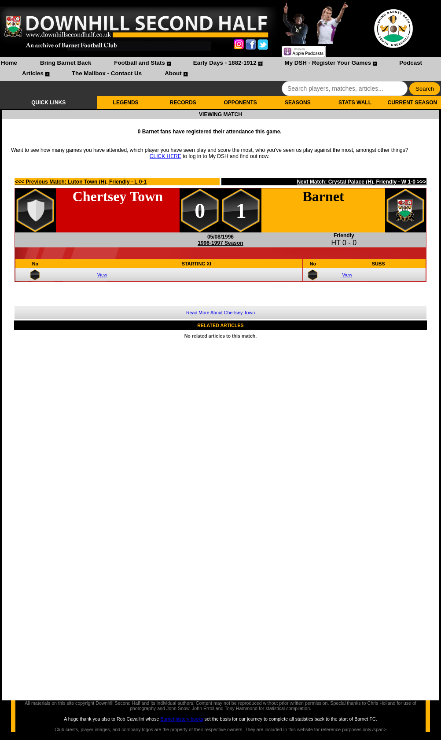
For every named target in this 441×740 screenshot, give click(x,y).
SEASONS (298, 102)
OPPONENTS (240, 102)
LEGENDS (126, 102)
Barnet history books (181, 719)
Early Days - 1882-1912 (225, 62)
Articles (33, 73)
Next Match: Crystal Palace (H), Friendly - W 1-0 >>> (361, 182)
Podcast (410, 62)
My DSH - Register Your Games (328, 62)
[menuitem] (9, 64)
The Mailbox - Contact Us (107, 73)
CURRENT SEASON (412, 102)
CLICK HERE (165, 156)
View (102, 274)
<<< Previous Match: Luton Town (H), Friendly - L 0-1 (81, 182)
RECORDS (183, 102)
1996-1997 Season (220, 243)
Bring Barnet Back (65, 62)
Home (9, 62)
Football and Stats (139, 62)
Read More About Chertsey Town (220, 312)
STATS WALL (354, 102)
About (173, 73)
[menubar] (220, 69)
